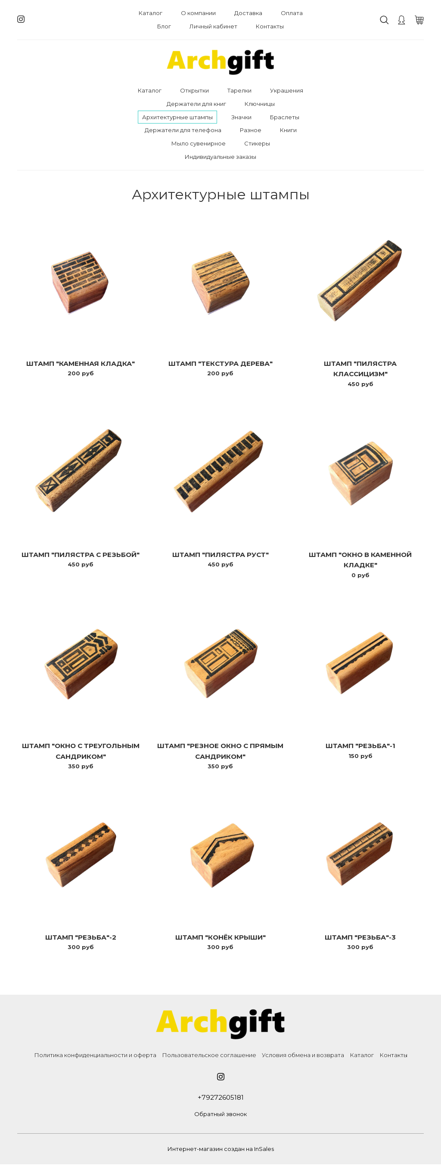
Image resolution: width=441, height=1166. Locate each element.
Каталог (150, 12)
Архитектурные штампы (177, 117)
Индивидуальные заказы (220, 156)
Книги (288, 130)
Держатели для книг (196, 103)
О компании (198, 12)
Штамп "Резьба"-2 (81, 938)
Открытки (194, 90)
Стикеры (257, 143)
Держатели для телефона (183, 130)
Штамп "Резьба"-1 (360, 746)
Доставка (248, 12)
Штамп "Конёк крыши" (220, 938)
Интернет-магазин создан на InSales (221, 1150)
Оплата (292, 12)
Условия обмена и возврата (303, 1056)
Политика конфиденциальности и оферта (95, 1056)
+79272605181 (220, 1099)
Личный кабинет (213, 26)
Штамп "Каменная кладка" (80, 363)
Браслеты (284, 117)
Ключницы (260, 103)
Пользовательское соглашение (209, 1056)
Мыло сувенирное (198, 143)
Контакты (270, 26)
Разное (250, 130)
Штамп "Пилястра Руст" (220, 555)
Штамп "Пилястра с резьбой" (81, 555)
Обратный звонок (220, 1115)
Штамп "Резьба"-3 (360, 938)
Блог (164, 26)
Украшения (286, 90)
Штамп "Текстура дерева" (220, 363)
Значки (241, 117)
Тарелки (239, 90)
